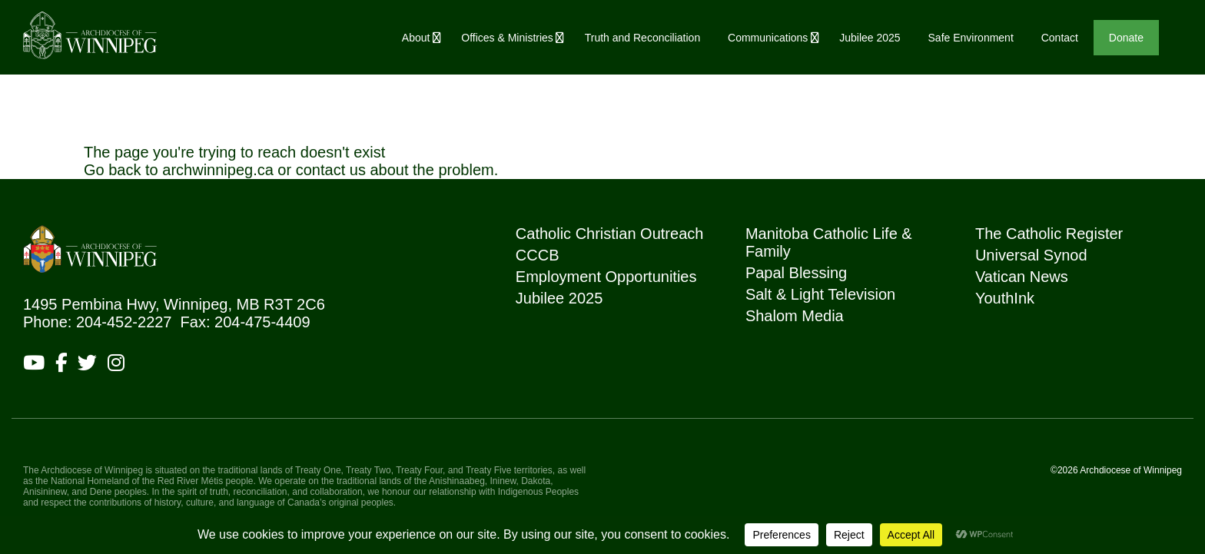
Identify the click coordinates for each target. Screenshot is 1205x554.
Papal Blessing (796, 272)
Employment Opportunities (606, 276)
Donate (1126, 38)
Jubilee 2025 (869, 38)
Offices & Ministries (507, 38)
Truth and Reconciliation (642, 38)
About (416, 38)
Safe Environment (971, 38)
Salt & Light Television (820, 294)
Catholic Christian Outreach (610, 233)
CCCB (537, 255)
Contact (1059, 38)
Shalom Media (794, 315)
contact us (331, 169)
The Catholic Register (1049, 233)
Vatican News (1021, 276)
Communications (768, 38)
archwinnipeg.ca (218, 169)
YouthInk (1004, 298)
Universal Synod (1031, 255)
